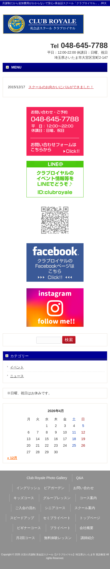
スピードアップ (22, 518)
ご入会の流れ (25, 508)
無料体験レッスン (58, 538)
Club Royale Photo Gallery (47, 478)
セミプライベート (57, 518)
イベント (17, 367)
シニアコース (55, 508)
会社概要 (86, 528)
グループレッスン (57, 498)
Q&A (80, 478)
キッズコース (23, 498)
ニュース (17, 376)
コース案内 (88, 498)
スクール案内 (84, 508)
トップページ (90, 518)
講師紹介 (87, 538)
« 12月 (12, 458)
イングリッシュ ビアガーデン (40, 488)
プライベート (60, 528)
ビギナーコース (29, 528)
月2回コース (25, 538)
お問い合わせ (83, 488)
